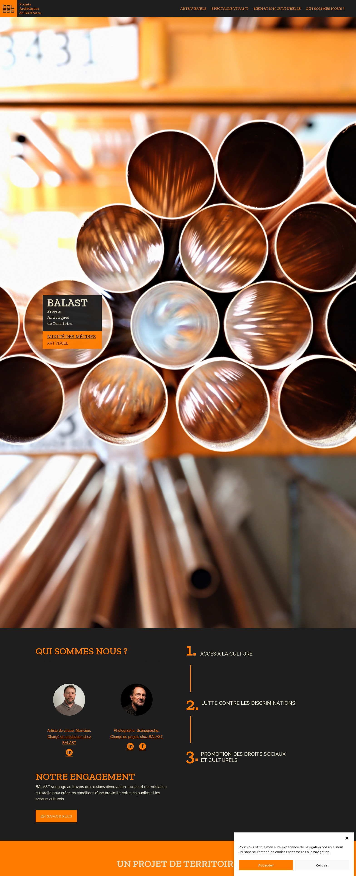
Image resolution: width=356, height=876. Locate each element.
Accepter (266, 869)
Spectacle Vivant (230, 9)
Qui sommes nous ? (325, 9)
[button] (347, 841)
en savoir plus (56, 816)
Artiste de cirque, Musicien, (69, 730)
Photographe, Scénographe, (136, 730)
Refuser (322, 869)
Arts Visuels (193, 9)
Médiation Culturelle (277, 9)
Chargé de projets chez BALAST (136, 737)
